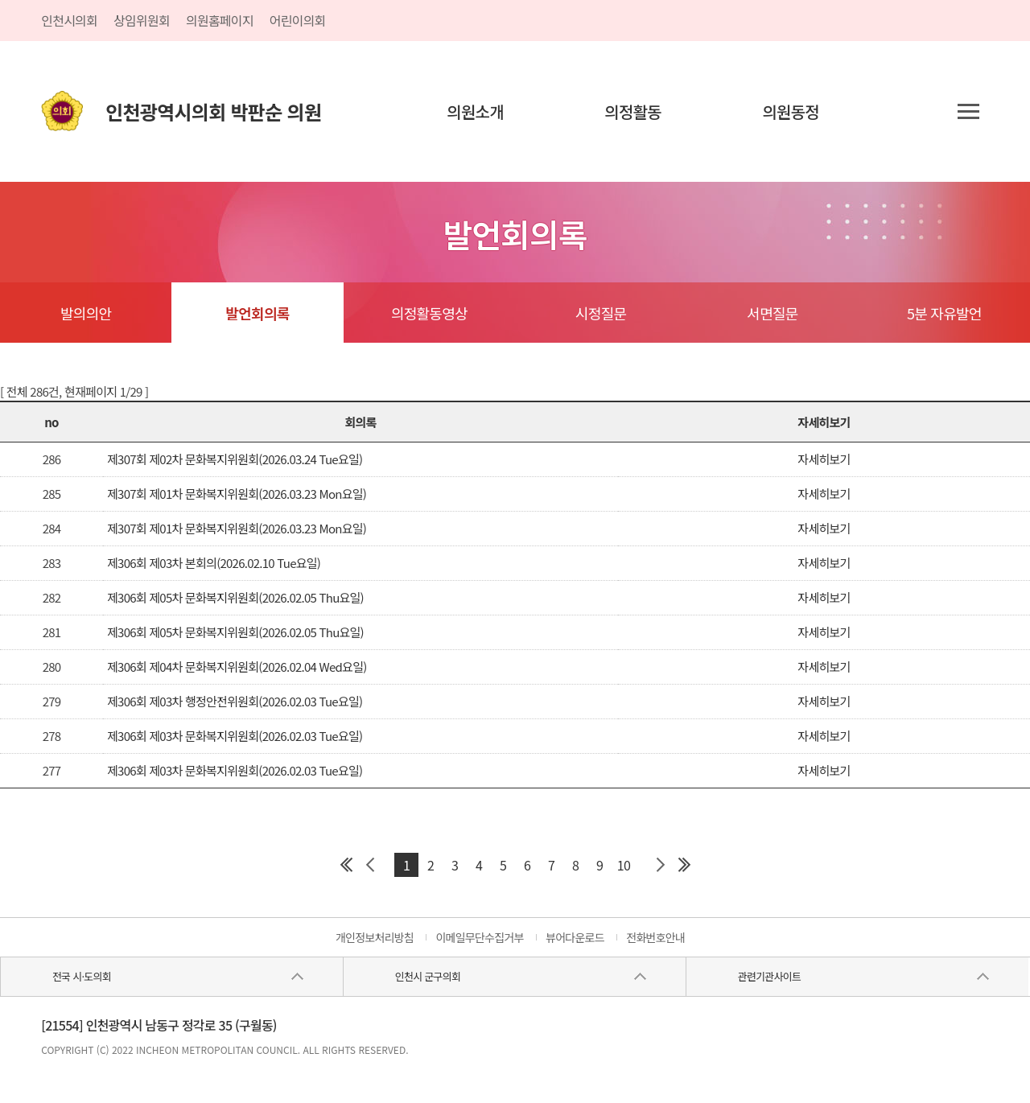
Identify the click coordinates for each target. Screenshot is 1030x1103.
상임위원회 (141, 20)
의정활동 (632, 111)
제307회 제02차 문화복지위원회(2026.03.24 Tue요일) (234, 459)
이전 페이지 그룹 (370, 865)
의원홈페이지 (219, 20)
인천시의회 (69, 20)
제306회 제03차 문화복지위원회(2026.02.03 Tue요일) (234, 735)
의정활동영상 (429, 313)
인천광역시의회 (213, 111)
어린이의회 (298, 20)
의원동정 (790, 111)
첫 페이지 (346, 865)
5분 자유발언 (944, 313)
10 (623, 865)
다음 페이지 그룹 (660, 865)
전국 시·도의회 (81, 976)
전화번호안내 (655, 937)
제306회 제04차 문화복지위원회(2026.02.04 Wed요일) (237, 666)
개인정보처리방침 (375, 937)
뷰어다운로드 (575, 937)
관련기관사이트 (769, 976)
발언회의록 (257, 313)
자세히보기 (823, 459)
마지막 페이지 (684, 865)
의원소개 (475, 111)
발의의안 (85, 313)
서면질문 (772, 313)
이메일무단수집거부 (479, 937)
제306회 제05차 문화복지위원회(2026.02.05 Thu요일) (235, 597)
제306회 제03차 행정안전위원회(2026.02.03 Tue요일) (234, 701)
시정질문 (600, 313)
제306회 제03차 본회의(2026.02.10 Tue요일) (213, 562)
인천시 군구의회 (427, 976)
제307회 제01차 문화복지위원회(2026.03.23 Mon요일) (236, 493)
